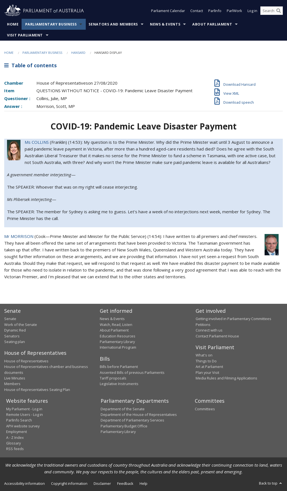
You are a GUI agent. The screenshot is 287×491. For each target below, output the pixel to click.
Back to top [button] (271, 483)
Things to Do (206, 360)
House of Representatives (26, 360)
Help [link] (143, 483)
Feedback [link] (125, 483)
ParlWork (234, 10)
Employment (16, 431)
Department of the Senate (123, 408)
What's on (204, 355)
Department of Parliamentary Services (132, 420)
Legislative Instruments (119, 383)
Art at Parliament (209, 366)
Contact (196, 10)
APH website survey (23, 426)
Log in (252, 10)
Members (12, 383)
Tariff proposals (113, 378)
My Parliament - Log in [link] (24, 408)
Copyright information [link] (69, 483)
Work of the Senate (20, 324)
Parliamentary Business (51, 24)
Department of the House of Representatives (139, 414)
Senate (10, 318)
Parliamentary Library (117, 341)
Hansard (78, 52)
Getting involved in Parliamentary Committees (233, 318)
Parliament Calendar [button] (168, 10)
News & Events (165, 24)
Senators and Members (113, 24)
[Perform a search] (278, 10)
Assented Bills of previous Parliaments (132, 372)
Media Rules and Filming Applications (226, 378)
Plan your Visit (207, 372)
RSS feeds (15, 448)
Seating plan (14, 341)
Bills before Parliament (119, 366)
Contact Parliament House (217, 336)
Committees (205, 408)
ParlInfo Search (19, 420)
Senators (12, 336)
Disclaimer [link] (102, 483)
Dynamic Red (15, 330)
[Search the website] (271, 10)
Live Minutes (14, 378)
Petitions (203, 324)
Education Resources (117, 336)
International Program (118, 347)
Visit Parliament (25, 35)
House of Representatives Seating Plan (37, 389)
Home (13, 24)
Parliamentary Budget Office (124, 426)
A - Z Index (15, 437)
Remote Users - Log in (24, 414)
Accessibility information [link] (24, 483)
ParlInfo (214, 10)
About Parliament (212, 24)
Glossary (13, 443)
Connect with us (209, 330)
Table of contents (30, 65)
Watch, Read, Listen (116, 324)
